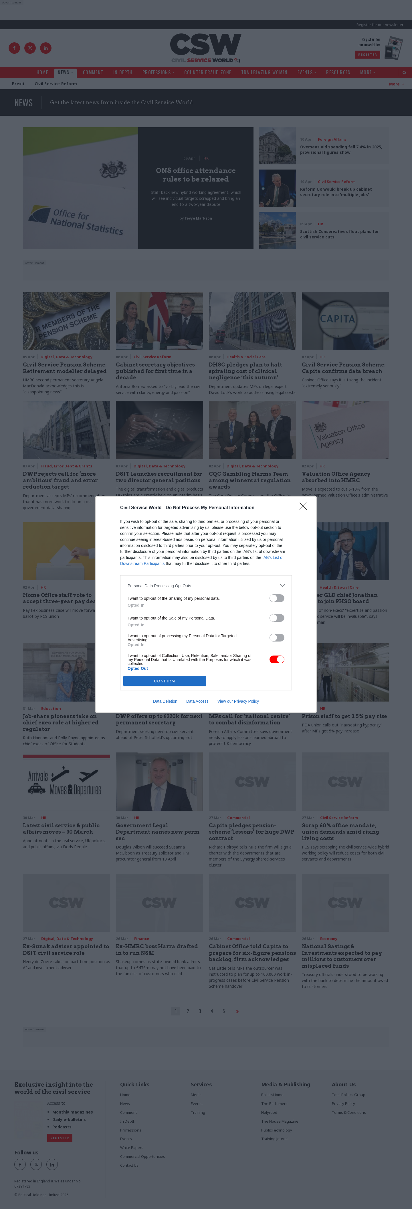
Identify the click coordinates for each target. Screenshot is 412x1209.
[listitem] (206, 586)
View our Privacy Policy (238, 701)
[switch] (277, 598)
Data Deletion (165, 701)
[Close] (305, 508)
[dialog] (206, 604)
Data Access (197, 701)
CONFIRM (164, 681)
